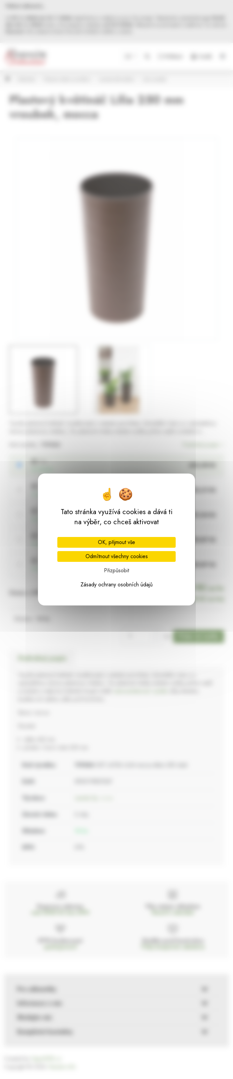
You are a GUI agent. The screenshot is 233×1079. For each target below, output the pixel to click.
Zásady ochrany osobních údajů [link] (116, 584)
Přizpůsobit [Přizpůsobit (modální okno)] (116, 570)
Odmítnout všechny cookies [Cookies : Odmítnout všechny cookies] (116, 556)
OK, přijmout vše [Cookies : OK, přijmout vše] (116, 542)
